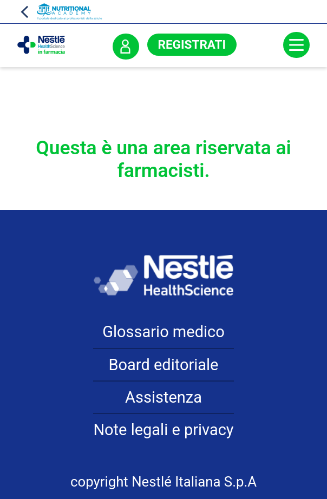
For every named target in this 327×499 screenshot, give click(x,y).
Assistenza (163, 397)
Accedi (126, 47)
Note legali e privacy (163, 430)
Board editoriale (164, 365)
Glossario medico (163, 332)
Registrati (192, 44)
